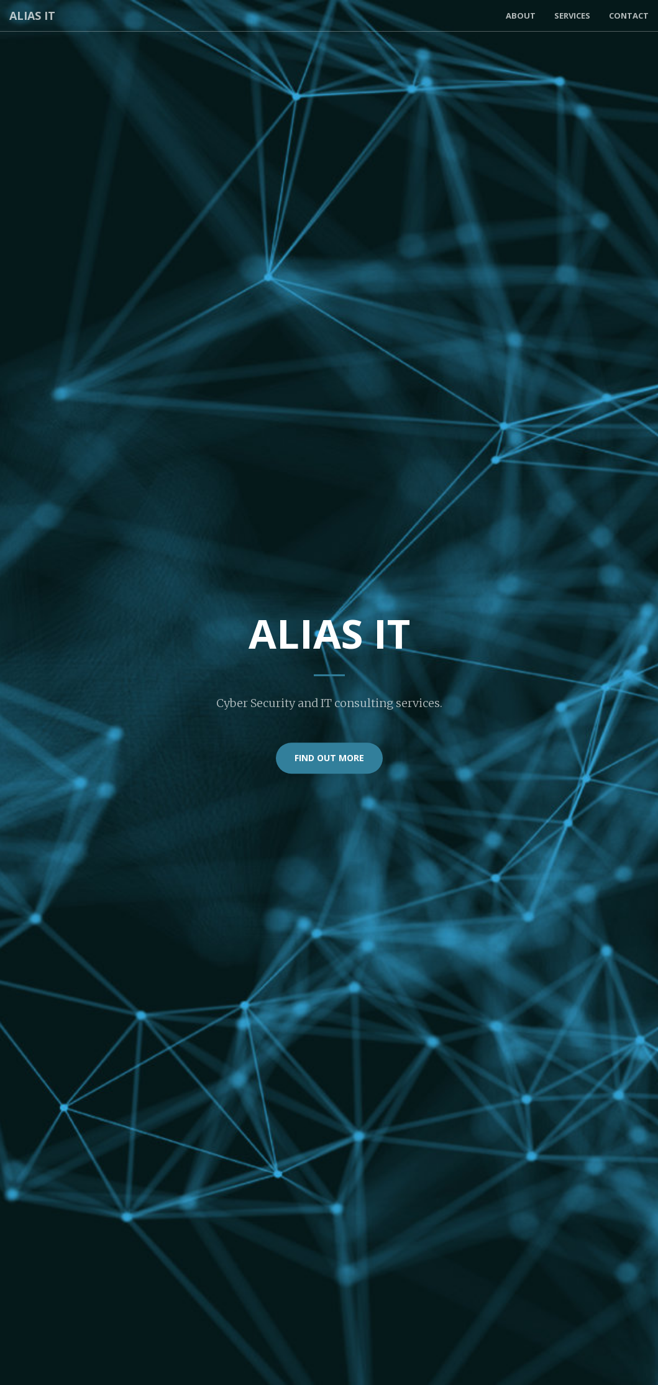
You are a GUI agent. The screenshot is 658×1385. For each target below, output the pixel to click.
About (521, 15)
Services (572, 15)
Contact (629, 15)
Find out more (329, 758)
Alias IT (32, 15)
